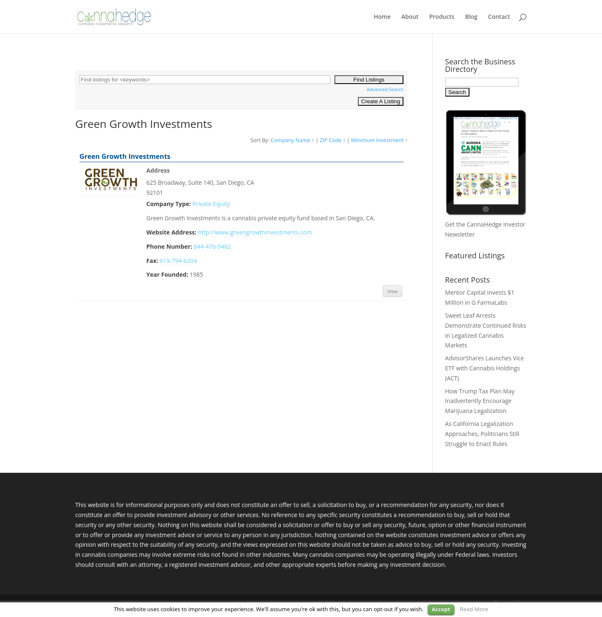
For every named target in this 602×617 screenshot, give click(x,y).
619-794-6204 (178, 261)
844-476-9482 (212, 246)
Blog (471, 17)
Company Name (290, 140)
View (393, 291)
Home (382, 17)
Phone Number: (169, 246)
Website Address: (171, 232)
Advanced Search (385, 89)
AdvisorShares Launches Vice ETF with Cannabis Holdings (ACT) (484, 368)
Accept (441, 609)
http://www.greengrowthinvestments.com (255, 232)
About (409, 17)
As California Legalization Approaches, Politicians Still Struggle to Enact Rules (482, 434)
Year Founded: (167, 274)
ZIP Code (331, 140)
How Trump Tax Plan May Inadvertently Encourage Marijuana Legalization (480, 401)
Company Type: (168, 204)
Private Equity (211, 204)
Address (158, 170)
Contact (499, 17)
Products (441, 17)
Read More (474, 609)
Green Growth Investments (125, 156)
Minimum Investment (377, 140)
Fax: (152, 261)
